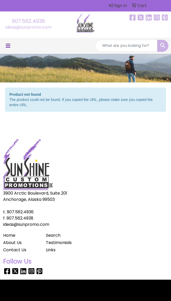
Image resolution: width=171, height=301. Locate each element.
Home (9, 235)
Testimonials (59, 243)
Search (53, 235)
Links (51, 250)
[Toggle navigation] (8, 45)
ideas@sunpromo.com (28, 27)
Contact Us (14, 250)
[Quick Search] (126, 46)
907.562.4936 (28, 21)
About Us (12, 243)
